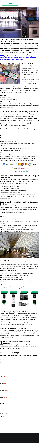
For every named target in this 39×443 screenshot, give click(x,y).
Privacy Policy (26, 438)
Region (3, 397)
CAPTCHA (2, 416)
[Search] (32, 4)
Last (1, 369)
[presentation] (10, 420)
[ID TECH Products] (11, 4)
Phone (3, 376)
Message (2, 403)
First (1, 362)
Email (3, 383)
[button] (36, 4)
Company (4, 390)
